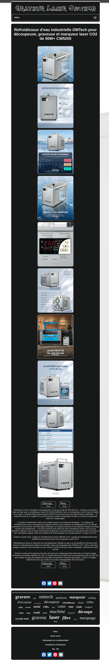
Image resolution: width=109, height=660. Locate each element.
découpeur (52, 602)
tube (34, 598)
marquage (88, 618)
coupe (21, 613)
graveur (39, 617)
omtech (46, 596)
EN (53, 649)
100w (90, 602)
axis (21, 607)
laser (54, 617)
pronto (28, 607)
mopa (28, 613)
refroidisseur (68, 603)
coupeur (88, 607)
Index (55, 631)
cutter (62, 606)
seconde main (22, 618)
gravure (22, 596)
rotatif (36, 612)
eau (71, 606)
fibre (66, 617)
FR (57, 649)
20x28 (45, 613)
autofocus (61, 597)
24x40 (80, 603)
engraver (71, 613)
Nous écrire (55, 636)
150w (75, 619)
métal (36, 606)
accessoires (37, 603)
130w (46, 606)
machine (57, 611)
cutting (92, 597)
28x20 (55, 621)
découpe (85, 611)
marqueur (77, 597)
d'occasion (24, 602)
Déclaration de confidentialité (55, 640)
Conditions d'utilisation (55, 645)
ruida (79, 606)
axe (53, 607)
